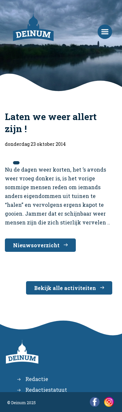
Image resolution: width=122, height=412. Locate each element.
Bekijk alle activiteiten (65, 287)
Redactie (36, 378)
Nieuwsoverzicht (36, 245)
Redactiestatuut (46, 389)
